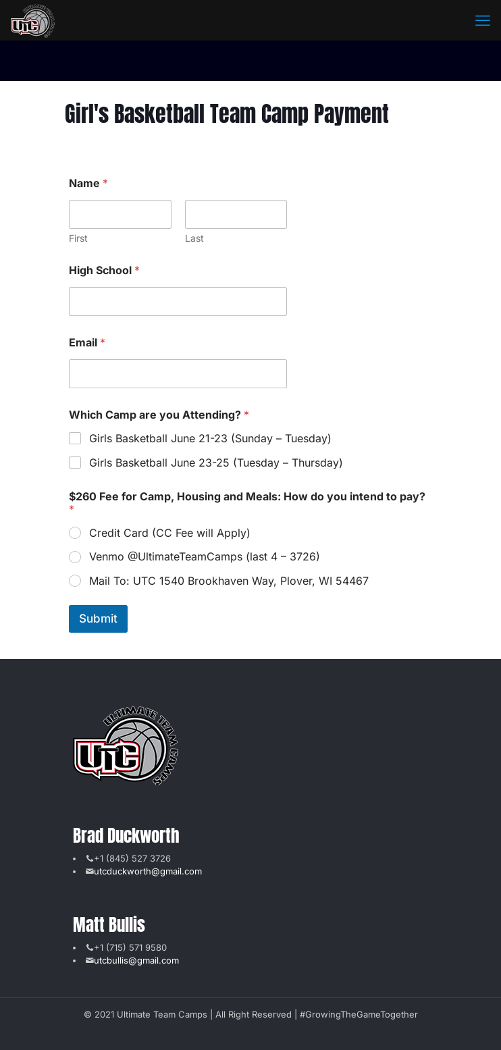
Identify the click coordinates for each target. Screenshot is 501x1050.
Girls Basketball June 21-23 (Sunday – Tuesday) (210, 438)
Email (87, 342)
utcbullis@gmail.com (136, 960)
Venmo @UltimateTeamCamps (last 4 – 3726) (204, 556)
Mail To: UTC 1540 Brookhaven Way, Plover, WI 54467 (229, 580)
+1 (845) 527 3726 (132, 858)
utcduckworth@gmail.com (148, 871)
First (78, 238)
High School (104, 270)
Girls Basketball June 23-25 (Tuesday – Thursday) (216, 462)
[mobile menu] (482, 20)
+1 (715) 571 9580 (130, 947)
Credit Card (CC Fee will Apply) (169, 533)
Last (193, 238)
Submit (98, 618)
